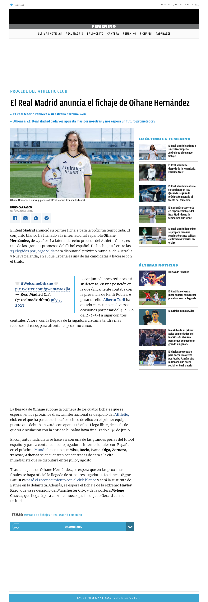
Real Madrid (74, 33)
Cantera (113, 33)
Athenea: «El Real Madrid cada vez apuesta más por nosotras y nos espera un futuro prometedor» (84, 121)
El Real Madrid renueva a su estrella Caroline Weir (49, 114)
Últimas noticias (50, 33)
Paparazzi (163, 33)
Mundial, (42, 450)
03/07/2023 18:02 (21, 211)
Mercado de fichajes (37, 515)
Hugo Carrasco (21, 207)
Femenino (129, 33)
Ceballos (19, 5)
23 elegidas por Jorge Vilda (32, 251)
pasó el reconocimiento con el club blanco (61, 480)
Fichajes (146, 33)
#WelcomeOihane (37, 283)
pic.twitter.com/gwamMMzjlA (42, 289)
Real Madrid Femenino (67, 515)
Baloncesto (95, 33)
